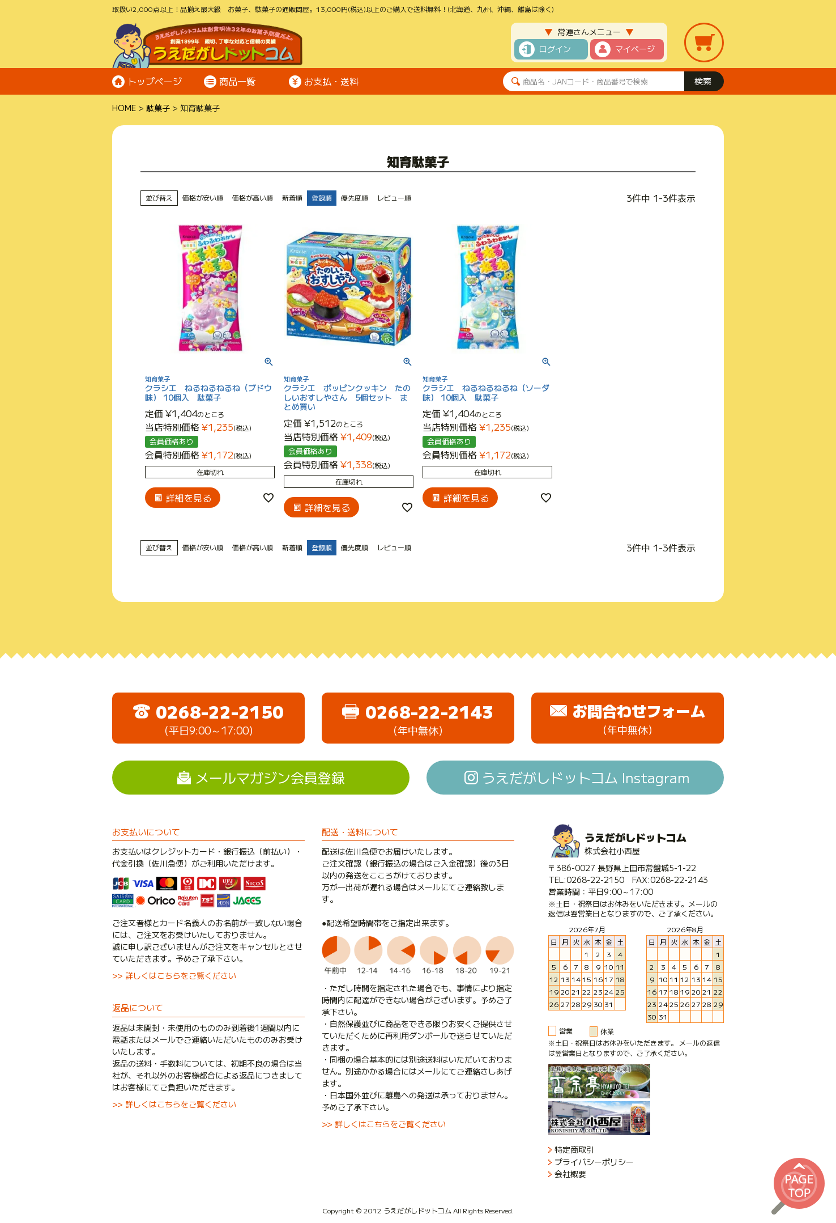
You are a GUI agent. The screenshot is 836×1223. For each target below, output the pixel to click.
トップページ (154, 81)
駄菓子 (158, 107)
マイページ (635, 48)
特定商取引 (574, 1149)
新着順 (292, 197)
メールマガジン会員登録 (270, 777)
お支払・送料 (331, 81)
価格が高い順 (252, 197)
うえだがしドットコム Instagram (586, 777)
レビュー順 (394, 197)
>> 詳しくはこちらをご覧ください (174, 975)
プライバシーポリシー (594, 1162)
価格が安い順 (202, 197)
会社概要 (570, 1174)
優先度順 (354, 197)
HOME (124, 107)
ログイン (555, 48)
